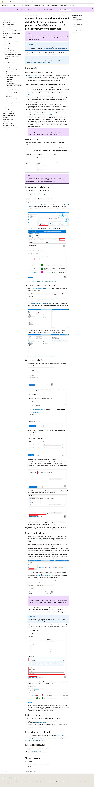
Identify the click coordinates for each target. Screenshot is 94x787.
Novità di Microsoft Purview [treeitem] (8, 24)
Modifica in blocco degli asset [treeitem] (12, 73)
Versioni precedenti (33, 781)
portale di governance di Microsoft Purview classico (41, 204)
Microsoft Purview (32, 15)
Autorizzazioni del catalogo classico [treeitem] (13, 75)
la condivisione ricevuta (40, 722)
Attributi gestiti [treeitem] (9, 96)
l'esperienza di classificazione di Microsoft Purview (43, 299)
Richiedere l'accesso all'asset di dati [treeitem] (13, 102)
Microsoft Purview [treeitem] (6, 20)
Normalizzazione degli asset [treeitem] (11, 69)
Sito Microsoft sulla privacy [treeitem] (8, 123)
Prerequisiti (75, 17)
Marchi (3, 783)
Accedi (91, 1)
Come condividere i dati (33, 749)
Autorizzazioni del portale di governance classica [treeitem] (13, 57)
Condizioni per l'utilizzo (77, 781)
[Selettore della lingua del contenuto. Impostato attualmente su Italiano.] (4, 778)
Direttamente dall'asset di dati (34, 193)
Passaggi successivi (76, 26)
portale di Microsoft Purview (37, 293)
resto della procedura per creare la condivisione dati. (44, 281)
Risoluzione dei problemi (77, 24)
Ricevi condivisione (76, 21)
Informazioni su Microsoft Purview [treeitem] (9, 22)
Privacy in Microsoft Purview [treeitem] (8, 129)
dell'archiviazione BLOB (40, 114)
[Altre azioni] (68, 15)
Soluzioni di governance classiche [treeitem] (11, 60)
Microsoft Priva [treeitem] (6, 121)
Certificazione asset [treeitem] (9, 67)
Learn (26, 15)
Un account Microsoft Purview (34, 75)
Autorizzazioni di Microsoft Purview (46, 181)
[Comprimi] (20, 15)
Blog (40, 781)
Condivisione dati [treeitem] (10, 79)
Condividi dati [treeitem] (9, 81)
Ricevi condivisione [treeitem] (10, 83)
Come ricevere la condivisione (34, 751)
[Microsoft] (2, 2)
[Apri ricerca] (88, 2)
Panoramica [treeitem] (6, 39)
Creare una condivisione (77, 19)
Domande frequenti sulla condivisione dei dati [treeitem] (14, 89)
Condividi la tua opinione (65, 9)
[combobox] (12, 18)
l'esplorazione (39, 575)
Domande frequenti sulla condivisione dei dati (38, 748)
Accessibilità (85, 781)
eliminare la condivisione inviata (49, 721)
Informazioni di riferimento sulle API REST (37, 753)
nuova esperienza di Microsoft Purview (41, 288)
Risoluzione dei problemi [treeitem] (7, 117)
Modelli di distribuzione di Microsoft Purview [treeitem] (11, 127)
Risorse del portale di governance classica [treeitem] (13, 54)
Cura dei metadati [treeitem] (9, 100)
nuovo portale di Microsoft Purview (42, 539)
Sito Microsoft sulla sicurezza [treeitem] (8, 125)
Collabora (45, 781)
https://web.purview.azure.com (41, 62)
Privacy (50, 781)
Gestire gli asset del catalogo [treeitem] (11, 98)
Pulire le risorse (76, 22)
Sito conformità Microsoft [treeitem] (8, 119)
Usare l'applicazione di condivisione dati (37, 194)
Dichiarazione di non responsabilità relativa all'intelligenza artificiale (15, 781)
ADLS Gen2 (49, 114)
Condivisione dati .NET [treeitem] (11, 87)
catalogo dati (47, 575)
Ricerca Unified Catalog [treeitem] (10, 104)
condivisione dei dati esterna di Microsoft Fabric (55, 48)
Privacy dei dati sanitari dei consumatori (62, 781)
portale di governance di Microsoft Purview (41, 303)
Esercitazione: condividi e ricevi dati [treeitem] (14, 85)
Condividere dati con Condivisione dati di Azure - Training (37, 765)
